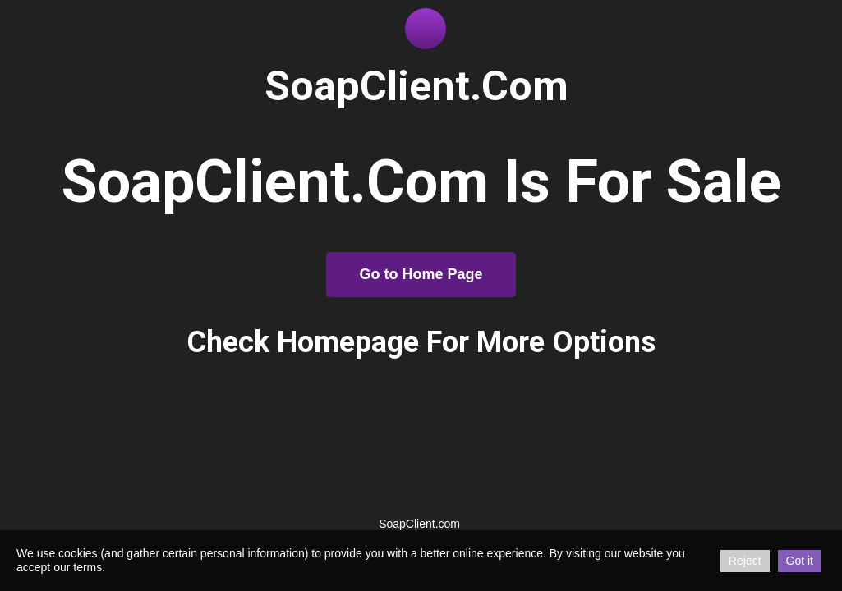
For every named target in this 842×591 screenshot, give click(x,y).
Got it (799, 560)
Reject (745, 560)
